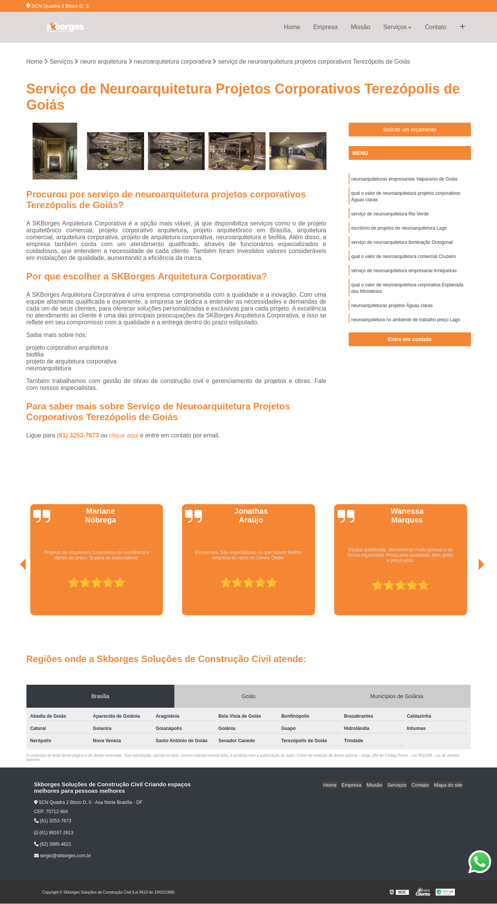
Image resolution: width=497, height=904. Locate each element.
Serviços (395, 27)
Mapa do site (449, 785)
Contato (435, 27)
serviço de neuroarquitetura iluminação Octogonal (402, 244)
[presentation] (12, 594)
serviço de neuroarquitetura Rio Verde (390, 215)
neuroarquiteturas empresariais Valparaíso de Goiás (404, 179)
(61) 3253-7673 (79, 435)
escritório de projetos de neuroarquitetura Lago (399, 230)
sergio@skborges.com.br (62, 856)
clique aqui (124, 435)
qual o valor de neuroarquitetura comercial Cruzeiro (403, 259)
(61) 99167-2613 (54, 833)
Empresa (325, 27)
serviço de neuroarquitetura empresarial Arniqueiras (404, 273)
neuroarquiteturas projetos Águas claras (392, 309)
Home (292, 27)
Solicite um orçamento (409, 130)
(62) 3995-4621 (52, 844)
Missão (360, 27)
